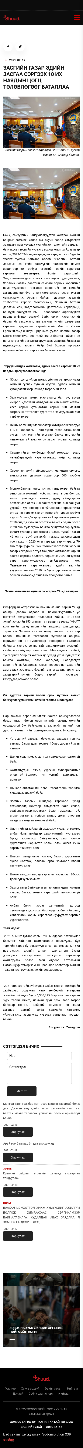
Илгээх (22, 1091)
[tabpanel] (41, 1310)
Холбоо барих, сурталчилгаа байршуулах (41, 1421)
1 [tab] (12, 1255)
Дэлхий (18, 1393)
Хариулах (18, 1132)
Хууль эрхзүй (30, 1388)
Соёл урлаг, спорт (41, 1393)
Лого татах (54, 1427)
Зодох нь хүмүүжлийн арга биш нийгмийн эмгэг (36, 1330)
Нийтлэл (64, 1393)
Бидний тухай (31, 1427)
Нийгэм (72, 1388)
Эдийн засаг (53, 1388)
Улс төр (10, 1388)
